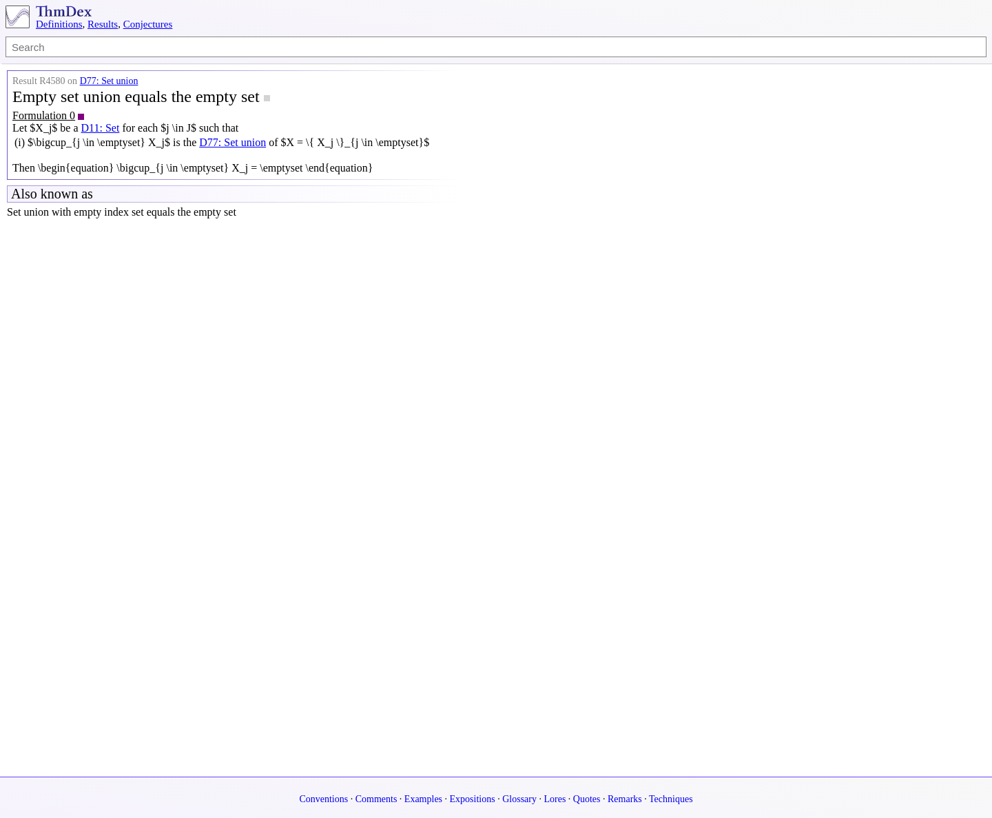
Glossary (519, 799)
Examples (423, 799)
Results (102, 24)
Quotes (587, 799)
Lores (555, 799)
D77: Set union (109, 81)
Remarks (625, 799)
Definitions (59, 24)
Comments (376, 799)
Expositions (472, 799)
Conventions (323, 799)
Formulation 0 (43, 115)
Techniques (671, 799)
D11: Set (100, 128)
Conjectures (148, 24)
